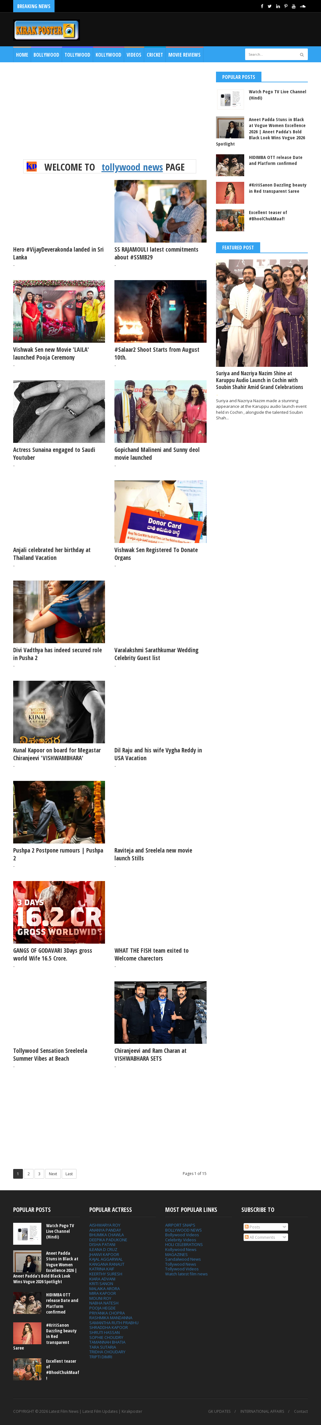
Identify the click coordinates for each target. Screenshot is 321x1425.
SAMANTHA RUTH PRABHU (114, 1322)
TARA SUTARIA (102, 1347)
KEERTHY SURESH (105, 1274)
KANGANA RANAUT (106, 1264)
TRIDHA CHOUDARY (107, 1352)
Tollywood (77, 54)
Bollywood (46, 54)
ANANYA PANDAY (105, 1230)
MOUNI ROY (100, 1298)
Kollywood (108, 54)
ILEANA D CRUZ (103, 1249)
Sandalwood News (183, 1259)
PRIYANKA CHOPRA (107, 1313)
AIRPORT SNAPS (180, 1225)
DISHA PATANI (102, 1244)
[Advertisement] (109, 115)
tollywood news (132, 166)
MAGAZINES (176, 1254)
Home (22, 54)
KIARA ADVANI (102, 1279)
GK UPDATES (219, 1411)
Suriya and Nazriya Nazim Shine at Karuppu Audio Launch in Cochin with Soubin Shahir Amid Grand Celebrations (259, 380)
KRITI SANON (101, 1283)
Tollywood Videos (182, 1269)
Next (53, 1173)
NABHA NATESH (103, 1303)
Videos (134, 54)
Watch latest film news (186, 1274)
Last (69, 1173)
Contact (301, 1411)
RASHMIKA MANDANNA (110, 1317)
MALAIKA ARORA (104, 1288)
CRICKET (155, 54)
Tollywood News (180, 1264)
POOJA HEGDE (102, 1308)
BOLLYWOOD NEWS (183, 1230)
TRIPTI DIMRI (100, 1357)
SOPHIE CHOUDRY (106, 1337)
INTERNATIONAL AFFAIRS (262, 1411)
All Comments (260, 1237)
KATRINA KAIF (101, 1269)
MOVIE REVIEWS (184, 54)
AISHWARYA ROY (104, 1225)
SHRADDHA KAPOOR (108, 1327)
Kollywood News (181, 1249)
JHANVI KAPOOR (104, 1254)
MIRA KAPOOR (102, 1293)
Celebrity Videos (180, 1240)
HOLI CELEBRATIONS (184, 1244)
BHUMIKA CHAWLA (106, 1235)
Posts (252, 1227)
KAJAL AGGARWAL (106, 1259)
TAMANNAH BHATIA (107, 1342)
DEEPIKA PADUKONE (108, 1240)
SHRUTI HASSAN (104, 1332)
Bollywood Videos (182, 1235)
